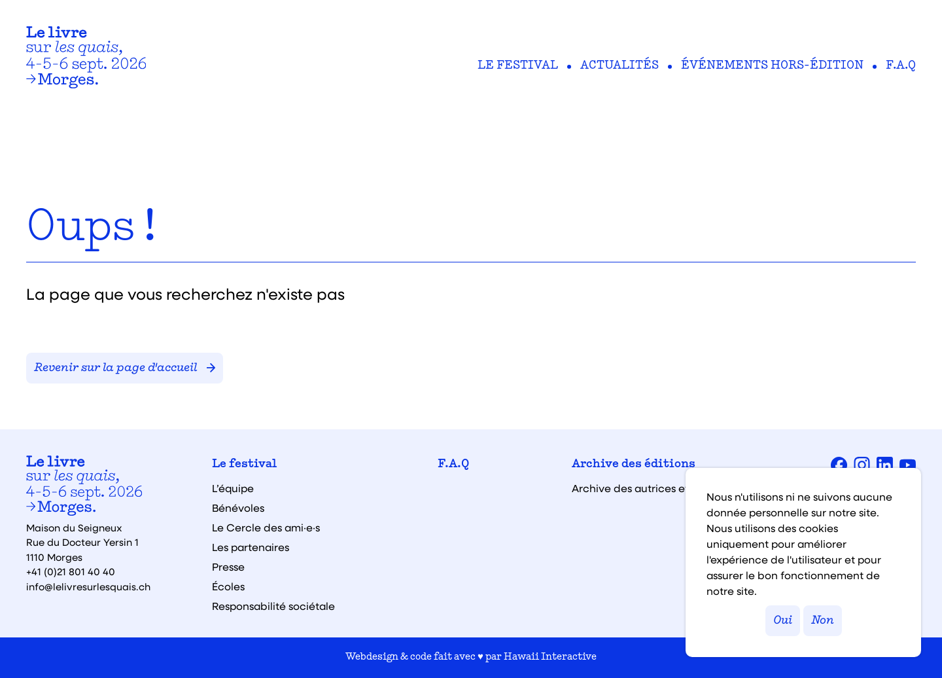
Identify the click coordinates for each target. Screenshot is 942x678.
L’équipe (233, 488)
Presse (228, 567)
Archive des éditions (633, 465)
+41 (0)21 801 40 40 (70, 571)
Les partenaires (250, 547)
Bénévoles (238, 508)
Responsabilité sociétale (273, 606)
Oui (782, 621)
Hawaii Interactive (550, 657)
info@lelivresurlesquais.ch (88, 586)
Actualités (619, 66)
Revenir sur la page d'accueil (124, 368)
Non (822, 621)
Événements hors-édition (772, 66)
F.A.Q (901, 66)
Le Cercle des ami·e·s (266, 527)
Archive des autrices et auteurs (651, 488)
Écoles (228, 586)
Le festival (518, 66)
